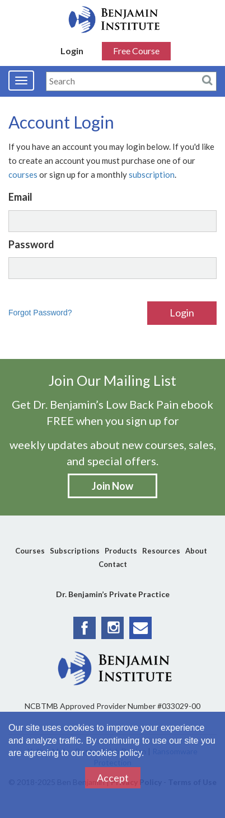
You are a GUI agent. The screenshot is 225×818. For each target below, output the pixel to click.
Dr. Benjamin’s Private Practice (113, 594)
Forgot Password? (40, 312)
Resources (161, 550)
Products (121, 550)
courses (23, 174)
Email (20, 197)
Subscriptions (75, 550)
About (196, 550)
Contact (113, 564)
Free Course (136, 50)
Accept (113, 778)
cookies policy (114, 753)
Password (31, 244)
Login (71, 50)
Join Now (112, 486)
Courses (30, 550)
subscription (152, 174)
